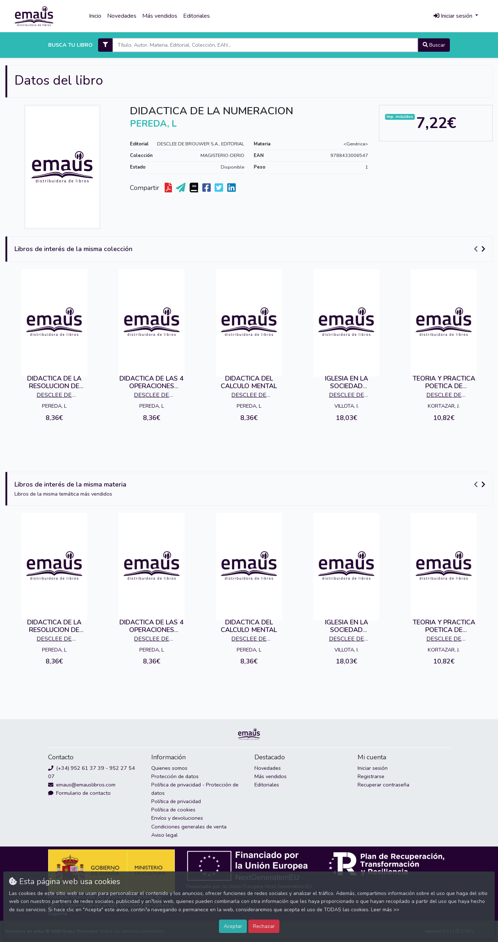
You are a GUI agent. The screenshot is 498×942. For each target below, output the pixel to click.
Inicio (95, 16)
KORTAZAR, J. (444, 406)
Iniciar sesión (373, 768)
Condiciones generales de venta (189, 826)
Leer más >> (385, 909)
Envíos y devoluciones (177, 818)
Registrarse (371, 776)
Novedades (121, 16)
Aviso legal (164, 835)
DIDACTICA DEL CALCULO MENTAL (249, 382)
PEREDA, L (54, 406)
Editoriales (196, 16)
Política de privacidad (176, 801)
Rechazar (264, 926)
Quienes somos (169, 768)
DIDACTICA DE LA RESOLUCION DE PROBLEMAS (54, 386)
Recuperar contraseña (383, 784)
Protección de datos (175, 776)
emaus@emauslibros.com (81, 784)
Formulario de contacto (79, 793)
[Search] (265, 45)
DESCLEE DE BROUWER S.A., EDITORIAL (200, 144)
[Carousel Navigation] (481, 249)
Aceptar (233, 926)
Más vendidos (159, 16)
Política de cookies (173, 809)
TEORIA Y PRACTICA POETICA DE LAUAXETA (444, 386)
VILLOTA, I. (346, 406)
